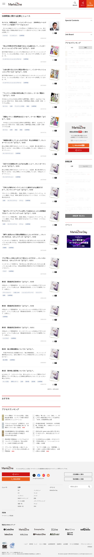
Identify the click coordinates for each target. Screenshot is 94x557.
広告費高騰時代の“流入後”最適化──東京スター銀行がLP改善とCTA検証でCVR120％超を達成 (17, 433)
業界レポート (14, 381)
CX (18, 493)
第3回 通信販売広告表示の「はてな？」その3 (18, 282)
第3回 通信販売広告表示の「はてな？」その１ (18, 327)
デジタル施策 (21, 501)
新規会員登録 (78, 145)
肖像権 (4, 247)
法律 (11, 106)
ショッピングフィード (27, 292)
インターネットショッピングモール (12, 59)
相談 (28, 106)
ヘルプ (25, 543)
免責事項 (59, 543)
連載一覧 (20, 503)
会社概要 (65, 543)
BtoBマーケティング (23, 498)
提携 (4, 295)
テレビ (35, 503)
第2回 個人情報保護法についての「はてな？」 (18, 349)
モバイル (5, 106)
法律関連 (22, 35)
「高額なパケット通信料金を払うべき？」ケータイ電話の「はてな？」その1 (24, 118)
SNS (35, 506)
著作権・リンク (33, 543)
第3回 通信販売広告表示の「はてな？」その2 (18, 306)
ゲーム (21, 200)
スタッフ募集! (42, 543)
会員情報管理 (51, 543)
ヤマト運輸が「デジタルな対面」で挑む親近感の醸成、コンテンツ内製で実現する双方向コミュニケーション (17, 417)
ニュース (85, 166)
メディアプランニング (39, 501)
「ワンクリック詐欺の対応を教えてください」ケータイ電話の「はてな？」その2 (23, 94)
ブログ (4, 271)
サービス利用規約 (74, 543)
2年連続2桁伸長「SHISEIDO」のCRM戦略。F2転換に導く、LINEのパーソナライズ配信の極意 (48, 425)
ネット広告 (6, 381)
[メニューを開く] (4, 4)
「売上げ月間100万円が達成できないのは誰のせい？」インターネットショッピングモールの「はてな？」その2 (23, 47)
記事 (72, 166)
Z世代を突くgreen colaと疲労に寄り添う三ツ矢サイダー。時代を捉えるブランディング (48, 433)
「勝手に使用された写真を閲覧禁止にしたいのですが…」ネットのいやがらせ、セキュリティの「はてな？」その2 (24, 236)
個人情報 (5, 360)
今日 (72, 47)
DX (18, 490)
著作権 (27, 381)
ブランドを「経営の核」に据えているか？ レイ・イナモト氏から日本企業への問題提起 (17, 449)
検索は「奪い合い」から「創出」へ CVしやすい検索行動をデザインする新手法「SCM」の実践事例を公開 (48, 417)
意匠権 (33, 381)
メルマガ (5, 35)
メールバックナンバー (78, 140)
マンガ (35, 493)
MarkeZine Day (53, 490)
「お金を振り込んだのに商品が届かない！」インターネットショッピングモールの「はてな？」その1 (24, 71)
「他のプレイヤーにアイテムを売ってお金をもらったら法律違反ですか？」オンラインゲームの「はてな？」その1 (24, 212)
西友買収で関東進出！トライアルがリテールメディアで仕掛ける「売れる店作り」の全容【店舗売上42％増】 (17, 441)
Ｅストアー (39, 292)
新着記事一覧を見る (79, 216)
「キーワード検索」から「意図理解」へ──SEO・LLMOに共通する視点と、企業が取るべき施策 (48, 449)
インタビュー (13, 35)
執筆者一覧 (20, 506)
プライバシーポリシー (86, 543)
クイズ (35, 495)
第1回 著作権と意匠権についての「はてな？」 (18, 371)
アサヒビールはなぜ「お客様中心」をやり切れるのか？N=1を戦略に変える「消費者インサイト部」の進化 (17, 425)
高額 (21, 129)
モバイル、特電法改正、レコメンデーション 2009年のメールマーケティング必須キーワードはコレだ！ (24, 24)
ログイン (78, 150)
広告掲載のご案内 (78, 474)
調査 (35, 498)
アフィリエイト (7, 292)
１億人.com (16, 292)
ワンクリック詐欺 (19, 106)
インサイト (20, 495)
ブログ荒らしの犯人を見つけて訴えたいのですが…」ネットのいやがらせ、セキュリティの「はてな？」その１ (24, 259)
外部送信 (90, 545)
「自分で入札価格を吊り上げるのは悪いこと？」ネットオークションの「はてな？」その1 (24, 165)
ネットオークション (8, 153)
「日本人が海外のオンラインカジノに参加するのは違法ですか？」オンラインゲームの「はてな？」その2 (22, 189)
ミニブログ (6, 338)
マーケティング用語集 (7, 515)
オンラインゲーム (12, 200)
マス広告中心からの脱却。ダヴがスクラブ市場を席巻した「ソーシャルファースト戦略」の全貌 (47, 441)
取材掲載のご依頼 (78, 479)
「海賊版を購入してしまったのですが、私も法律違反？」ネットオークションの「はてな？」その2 (24, 141)
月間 (85, 47)
